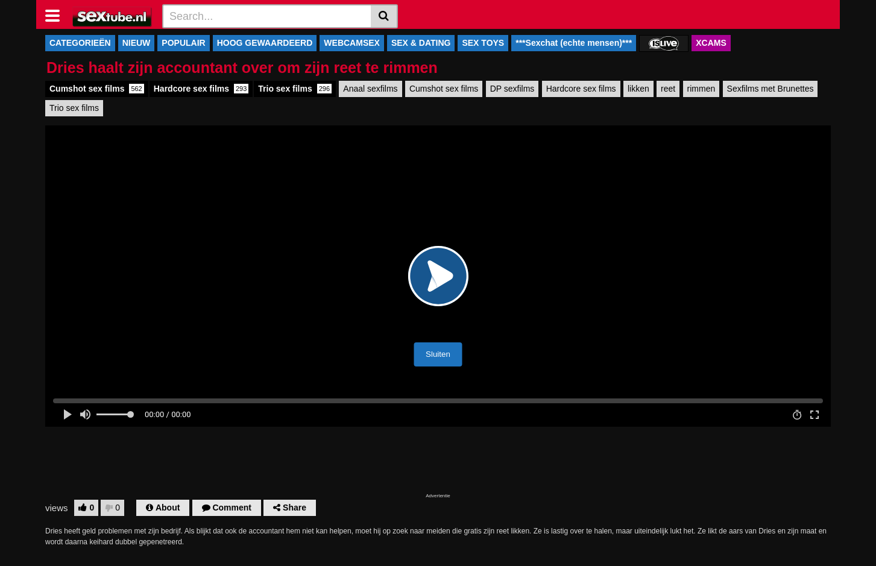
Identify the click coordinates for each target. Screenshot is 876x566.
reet (668, 88)
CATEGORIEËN (80, 43)
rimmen (701, 88)
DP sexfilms (512, 88)
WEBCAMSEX (352, 43)
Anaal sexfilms (370, 88)
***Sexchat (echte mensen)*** (573, 43)
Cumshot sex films (96, 88)
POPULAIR (183, 43)
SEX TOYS (483, 43)
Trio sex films (295, 88)
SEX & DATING (421, 43)
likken (638, 88)
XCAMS (711, 43)
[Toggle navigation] (57, 14)
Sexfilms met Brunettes (770, 88)
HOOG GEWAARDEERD (265, 43)
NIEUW (136, 43)
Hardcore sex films (201, 88)
